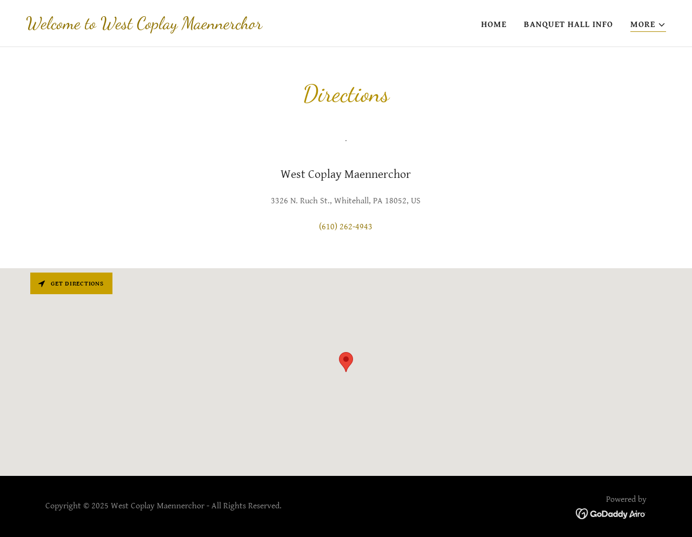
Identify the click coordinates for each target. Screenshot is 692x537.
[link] (144, 26)
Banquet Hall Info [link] (568, 24)
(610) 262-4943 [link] (345, 227)
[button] (648, 25)
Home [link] (494, 24)
